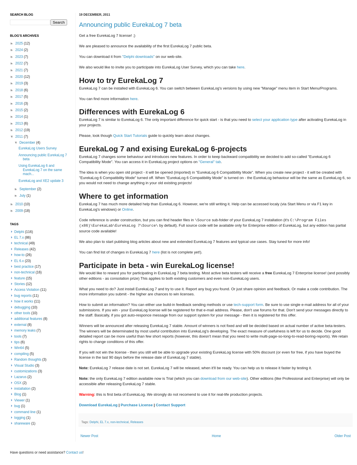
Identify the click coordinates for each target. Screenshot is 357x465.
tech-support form (248, 304)
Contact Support (170, 405)
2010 (19, 204)
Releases (136, 422)
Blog (17, 394)
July (23, 196)
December (27, 143)
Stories (19, 284)
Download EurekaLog (98, 405)
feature (19, 278)
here (240, 67)
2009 (19, 211)
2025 (19, 43)
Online (127, 209)
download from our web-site (223, 378)
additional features (28, 319)
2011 (19, 137)
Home (216, 436)
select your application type (274, 119)
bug (17, 406)
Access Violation (26, 290)
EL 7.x (104, 422)
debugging (22, 307)
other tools (22, 313)
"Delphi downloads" (138, 56)
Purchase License (137, 405)
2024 (19, 50)
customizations (25, 371)
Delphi (94, 422)
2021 (19, 70)
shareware (22, 423)
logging (19, 418)
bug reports (23, 296)
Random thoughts (27, 360)
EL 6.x (19, 261)
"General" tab (210, 162)
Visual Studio (24, 365)
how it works (23, 301)
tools (17, 336)
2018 (19, 90)
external (20, 325)
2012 (19, 130)
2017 (19, 97)
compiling (21, 354)
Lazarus (20, 377)
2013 (19, 123)
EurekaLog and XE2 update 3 (41, 181)
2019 (19, 83)
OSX (17, 383)
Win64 (19, 348)
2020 (19, 77)
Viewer (19, 400)
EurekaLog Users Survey (38, 148)
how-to (19, 255)
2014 (19, 117)
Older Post (342, 436)
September (28, 189)
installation (22, 389)
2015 (19, 110)
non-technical (119, 422)
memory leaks (25, 330)
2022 (19, 63)
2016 (19, 103)
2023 (19, 57)
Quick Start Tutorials (130, 135)
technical (21, 243)
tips (17, 342)
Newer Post (89, 436)
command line (25, 412)
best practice (24, 267)
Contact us (74, 452)
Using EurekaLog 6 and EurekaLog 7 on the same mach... (40, 170)
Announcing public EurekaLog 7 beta (130, 24)
